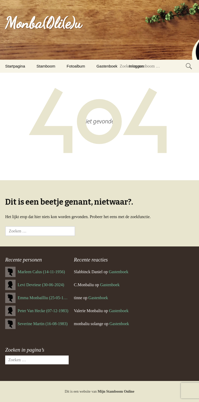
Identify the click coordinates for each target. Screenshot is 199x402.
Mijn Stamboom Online (116, 391)
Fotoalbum (76, 66)
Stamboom (46, 66)
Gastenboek (106, 66)
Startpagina (15, 66)
